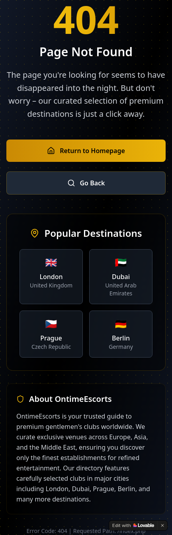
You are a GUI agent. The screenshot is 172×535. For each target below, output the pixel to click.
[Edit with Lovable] (133, 525)
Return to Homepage (86, 150)
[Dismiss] (162, 525)
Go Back (86, 183)
